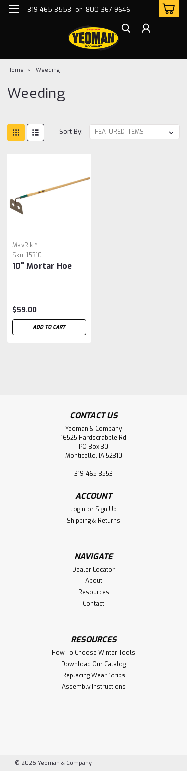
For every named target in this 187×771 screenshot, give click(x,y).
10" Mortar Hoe (42, 266)
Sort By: (71, 131)
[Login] (146, 29)
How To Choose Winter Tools (93, 653)
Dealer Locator (93, 570)
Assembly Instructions (94, 687)
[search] (126, 29)
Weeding (48, 70)
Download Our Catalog (93, 664)
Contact (93, 604)
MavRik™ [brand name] (25, 245)
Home (15, 70)
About (93, 581)
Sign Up (106, 509)
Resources (93, 592)
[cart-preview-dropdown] (167, 8)
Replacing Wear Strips (93, 675)
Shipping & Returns (93, 521)
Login (77, 509)
